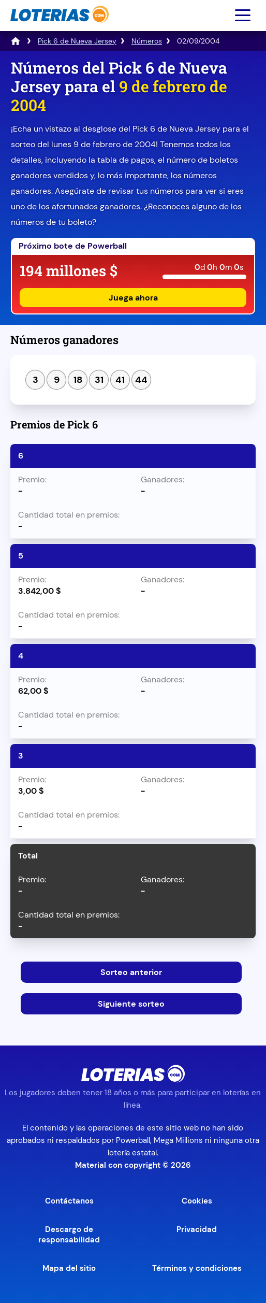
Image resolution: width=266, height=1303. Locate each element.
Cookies (197, 1201)
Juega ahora (133, 297)
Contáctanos (69, 1201)
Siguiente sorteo (131, 1003)
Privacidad (196, 1229)
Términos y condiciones (197, 1268)
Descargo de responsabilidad (69, 1234)
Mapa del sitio (69, 1268)
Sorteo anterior (131, 972)
